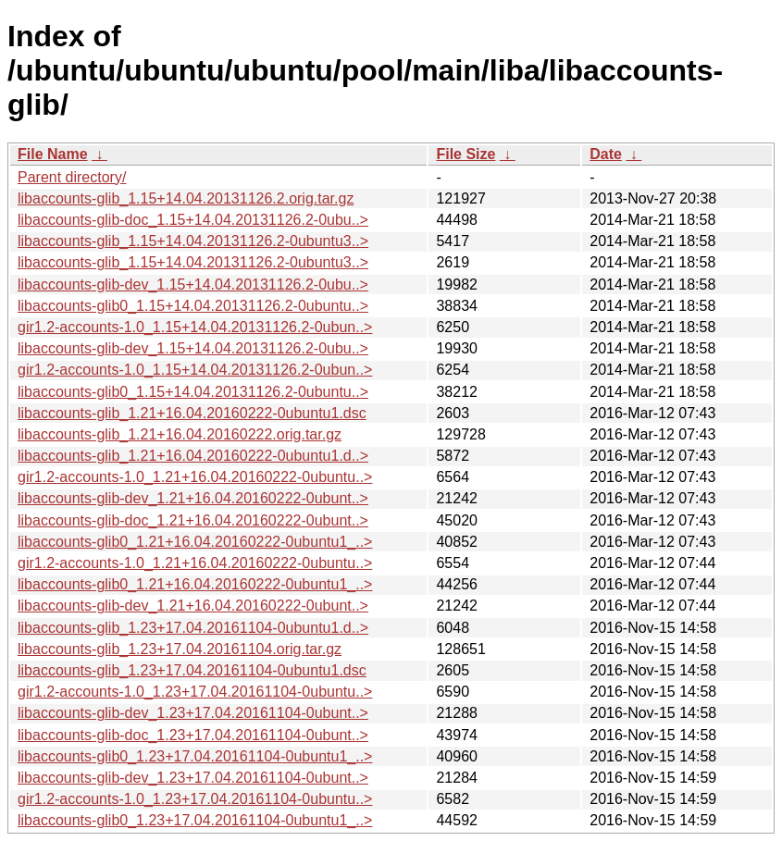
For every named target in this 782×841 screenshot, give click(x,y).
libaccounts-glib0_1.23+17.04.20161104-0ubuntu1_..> (195, 756)
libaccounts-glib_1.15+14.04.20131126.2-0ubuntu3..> (193, 241)
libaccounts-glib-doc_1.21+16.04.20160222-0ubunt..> (193, 520)
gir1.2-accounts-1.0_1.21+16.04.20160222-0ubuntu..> (195, 477)
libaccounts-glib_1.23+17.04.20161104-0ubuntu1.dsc (192, 670)
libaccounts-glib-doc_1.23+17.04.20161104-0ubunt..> (193, 735)
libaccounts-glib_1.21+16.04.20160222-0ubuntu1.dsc (192, 413)
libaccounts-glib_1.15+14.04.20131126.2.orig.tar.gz (186, 198)
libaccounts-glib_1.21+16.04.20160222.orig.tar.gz (179, 434)
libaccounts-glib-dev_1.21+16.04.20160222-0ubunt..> (193, 498)
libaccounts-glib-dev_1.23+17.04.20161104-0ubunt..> (193, 713)
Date (606, 154)
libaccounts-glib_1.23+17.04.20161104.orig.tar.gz (179, 649)
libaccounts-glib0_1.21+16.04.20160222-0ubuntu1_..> (195, 542)
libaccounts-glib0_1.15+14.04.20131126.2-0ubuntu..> (193, 306)
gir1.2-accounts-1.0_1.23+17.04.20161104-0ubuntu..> (195, 691)
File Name (53, 154)
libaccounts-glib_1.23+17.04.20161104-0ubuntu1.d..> (193, 628)
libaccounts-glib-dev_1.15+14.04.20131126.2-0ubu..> (193, 284)
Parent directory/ (72, 177)
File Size (465, 154)
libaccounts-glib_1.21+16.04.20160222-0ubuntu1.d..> (193, 456)
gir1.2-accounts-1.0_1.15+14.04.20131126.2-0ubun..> (195, 327)
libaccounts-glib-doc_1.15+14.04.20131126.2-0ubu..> (193, 220)
